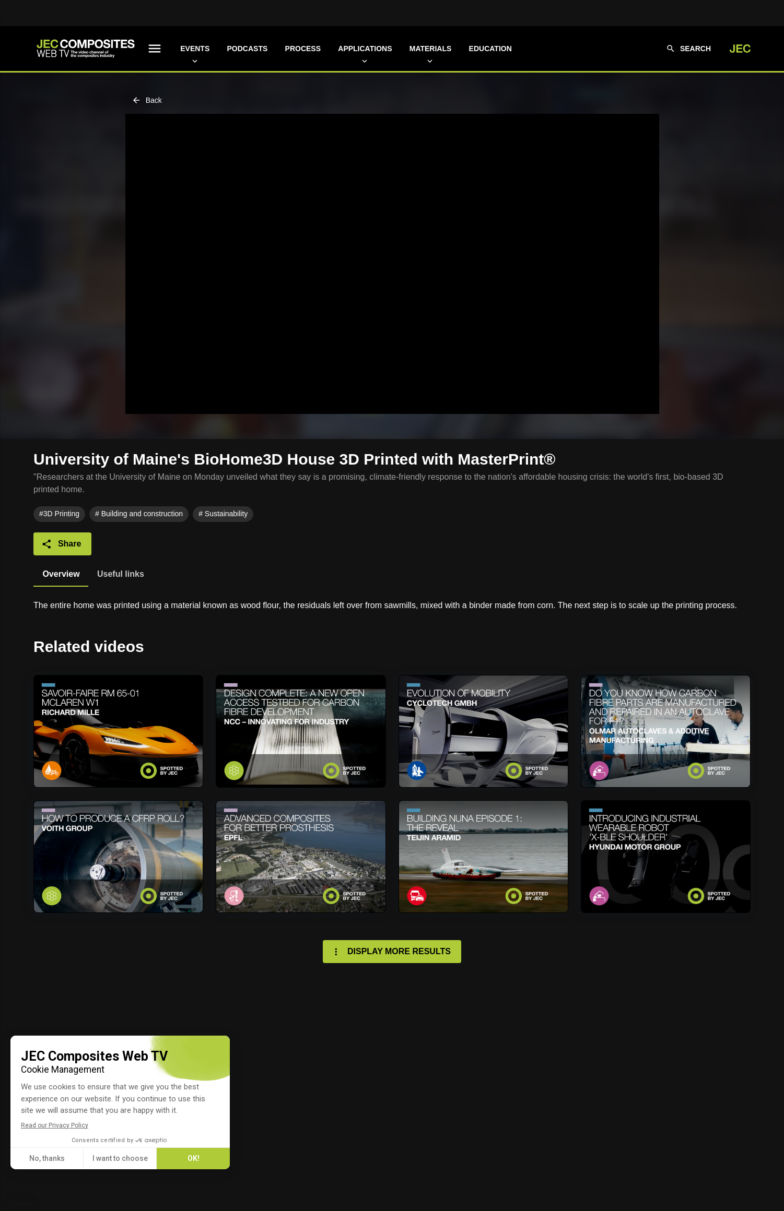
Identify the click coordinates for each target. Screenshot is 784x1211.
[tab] (60, 574)
